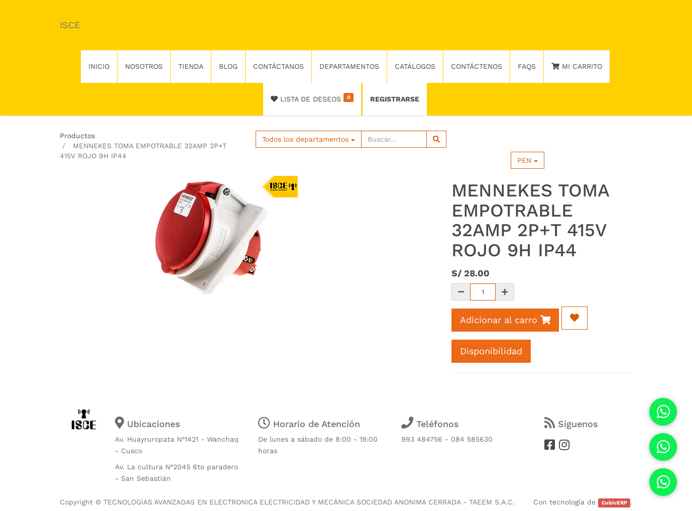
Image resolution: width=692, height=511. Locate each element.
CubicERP (614, 502)
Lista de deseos (312, 98)
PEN (527, 160)
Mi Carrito (576, 66)
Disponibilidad (491, 351)
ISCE (70, 25)
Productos (77, 136)
